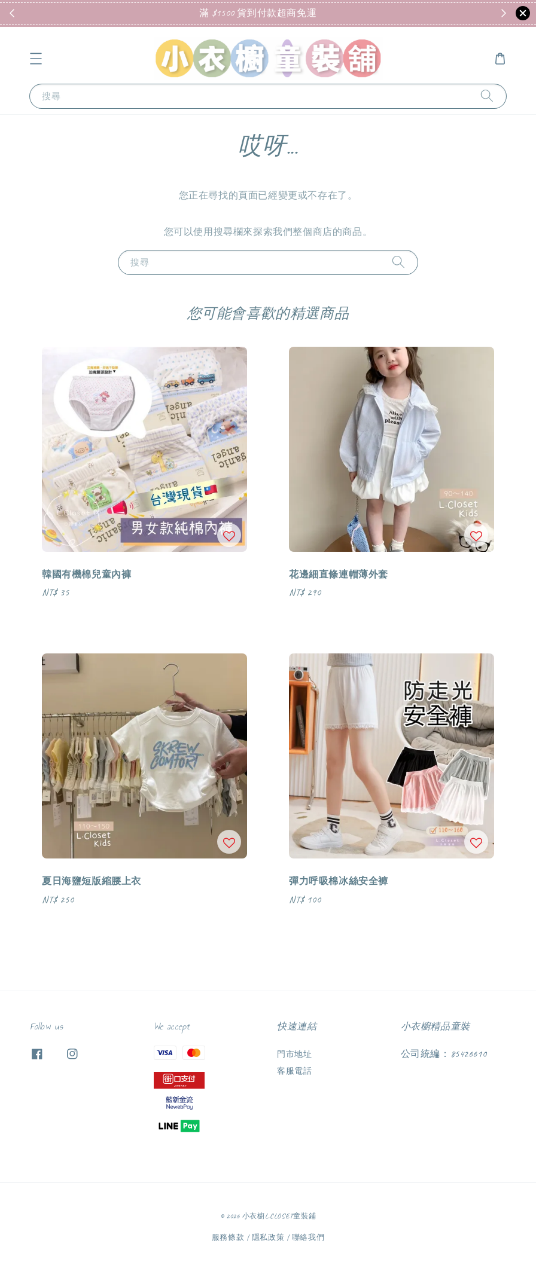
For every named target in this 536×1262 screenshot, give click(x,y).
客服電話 (294, 1071)
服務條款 (228, 1237)
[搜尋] (487, 96)
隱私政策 (268, 1237)
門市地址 (294, 1054)
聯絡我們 (308, 1237)
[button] (36, 58)
